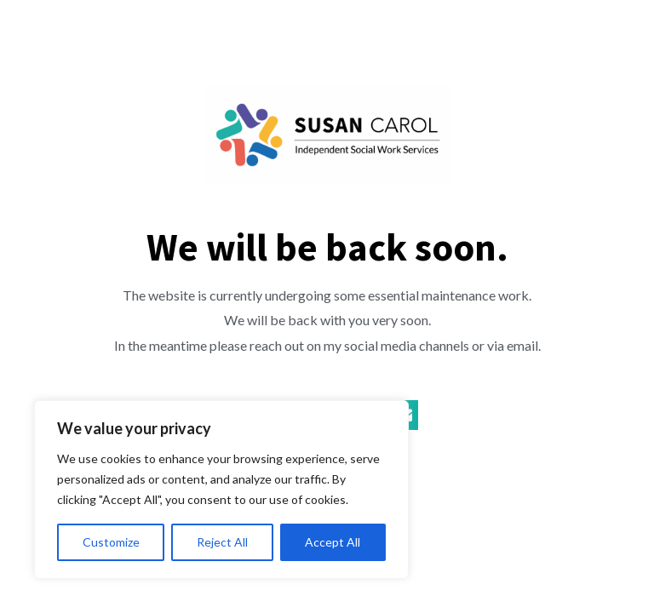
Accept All (332, 542)
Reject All (222, 542)
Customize (111, 542)
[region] (221, 489)
